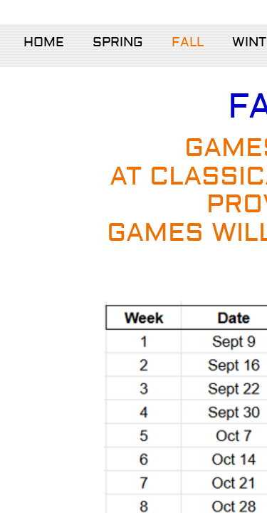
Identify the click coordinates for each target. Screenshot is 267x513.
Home (43, 42)
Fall (188, 42)
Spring (118, 42)
